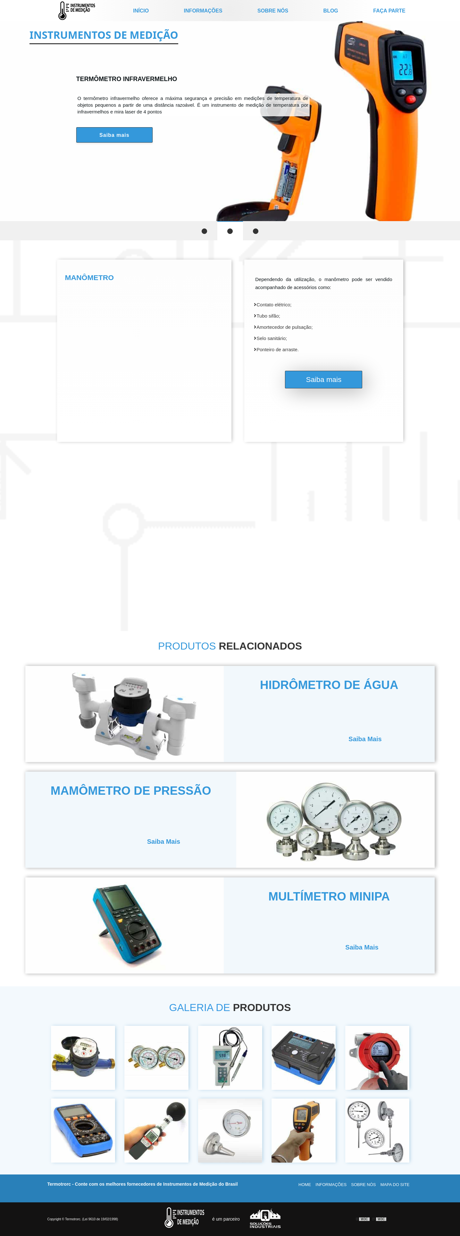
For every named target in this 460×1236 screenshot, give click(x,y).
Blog (330, 10)
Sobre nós (272, 10)
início (141, 10)
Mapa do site (395, 1184)
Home (304, 1184)
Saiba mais (114, 135)
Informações (203, 10)
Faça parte (389, 10)
